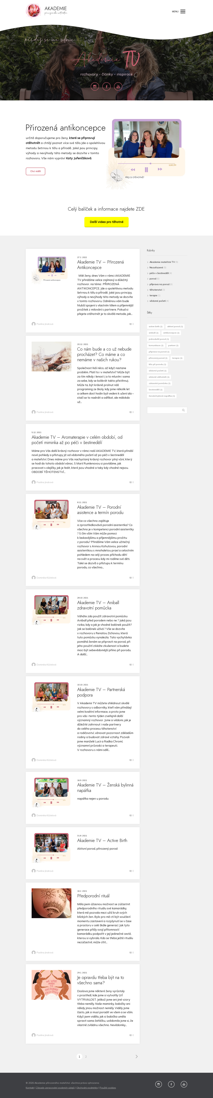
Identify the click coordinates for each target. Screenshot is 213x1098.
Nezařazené (156, 267)
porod (153, 278)
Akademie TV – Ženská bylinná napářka (105, 787)
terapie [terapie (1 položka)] (177, 358)
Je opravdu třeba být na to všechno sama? (100, 980)
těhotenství (156, 289)
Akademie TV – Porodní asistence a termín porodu (100, 510)
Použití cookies (108, 1087)
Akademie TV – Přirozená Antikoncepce (100, 264)
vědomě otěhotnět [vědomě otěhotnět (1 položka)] (159, 377)
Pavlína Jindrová (42, 324)
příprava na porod (159, 284)
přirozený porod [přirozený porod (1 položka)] (158, 358)
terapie (153, 295)
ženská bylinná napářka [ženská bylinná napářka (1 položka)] (162, 396)
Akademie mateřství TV (162, 261)
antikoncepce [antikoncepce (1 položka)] (171, 332)
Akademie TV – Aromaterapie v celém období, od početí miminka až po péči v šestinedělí (77, 440)
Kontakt (30, 1087)
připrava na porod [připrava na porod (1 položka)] (159, 351)
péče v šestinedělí (159, 273)
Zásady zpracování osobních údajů (55, 1087)
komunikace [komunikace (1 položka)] (156, 345)
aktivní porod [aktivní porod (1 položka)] (175, 326)
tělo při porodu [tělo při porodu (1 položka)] (157, 364)
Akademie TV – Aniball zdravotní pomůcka (98, 605)
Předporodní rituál (93, 896)
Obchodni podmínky (87, 1087)
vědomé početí (158, 300)
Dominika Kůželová (44, 578)
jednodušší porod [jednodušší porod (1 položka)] (159, 339)
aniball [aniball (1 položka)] (153, 332)
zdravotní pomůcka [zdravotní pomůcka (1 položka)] (159, 383)
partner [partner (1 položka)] (173, 345)
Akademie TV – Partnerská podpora (101, 692)
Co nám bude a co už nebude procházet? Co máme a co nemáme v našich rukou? (104, 354)
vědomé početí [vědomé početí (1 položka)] (157, 370)
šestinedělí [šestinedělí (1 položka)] (155, 389)
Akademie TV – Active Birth (102, 840)
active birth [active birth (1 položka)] (155, 326)
